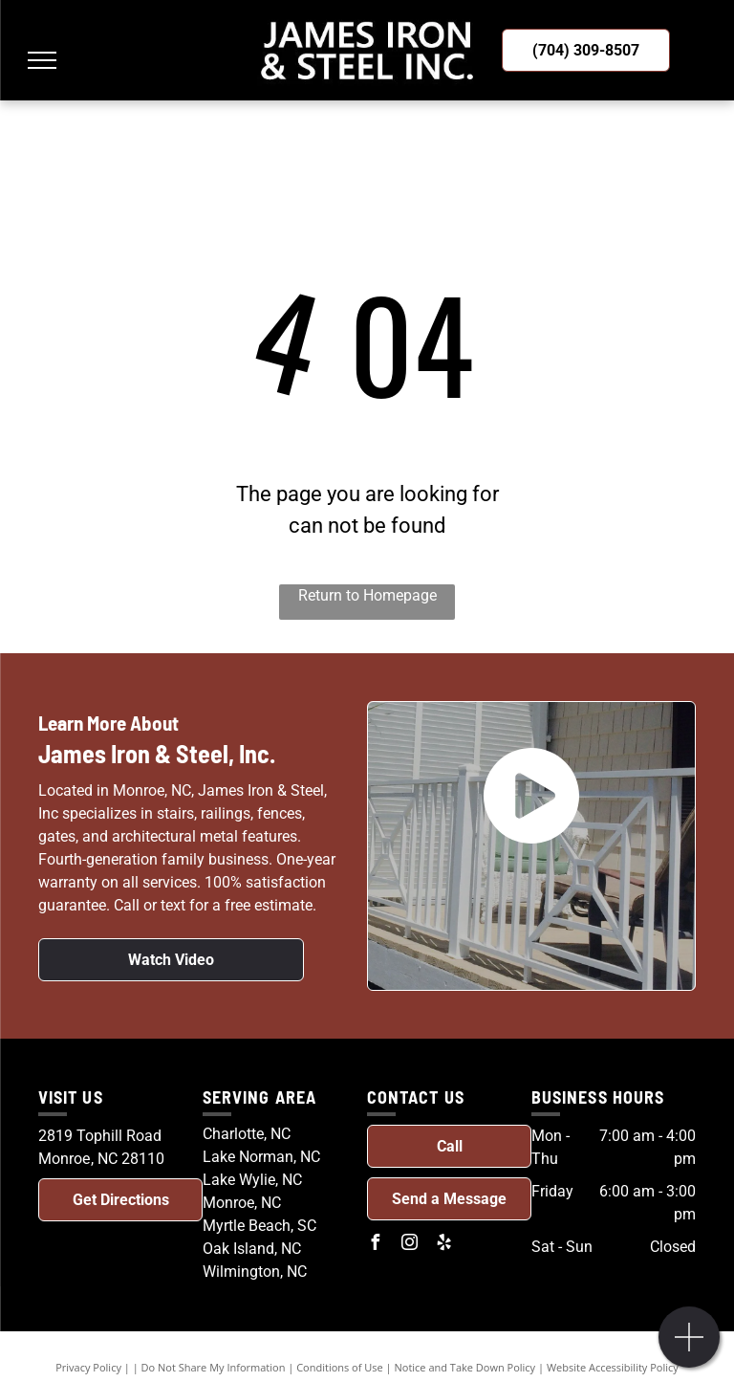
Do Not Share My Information (213, 1367)
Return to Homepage (367, 595)
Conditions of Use (339, 1367)
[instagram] (409, 1245)
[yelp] (443, 1245)
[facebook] (374, 1245)
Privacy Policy (88, 1367)
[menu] (42, 60)
